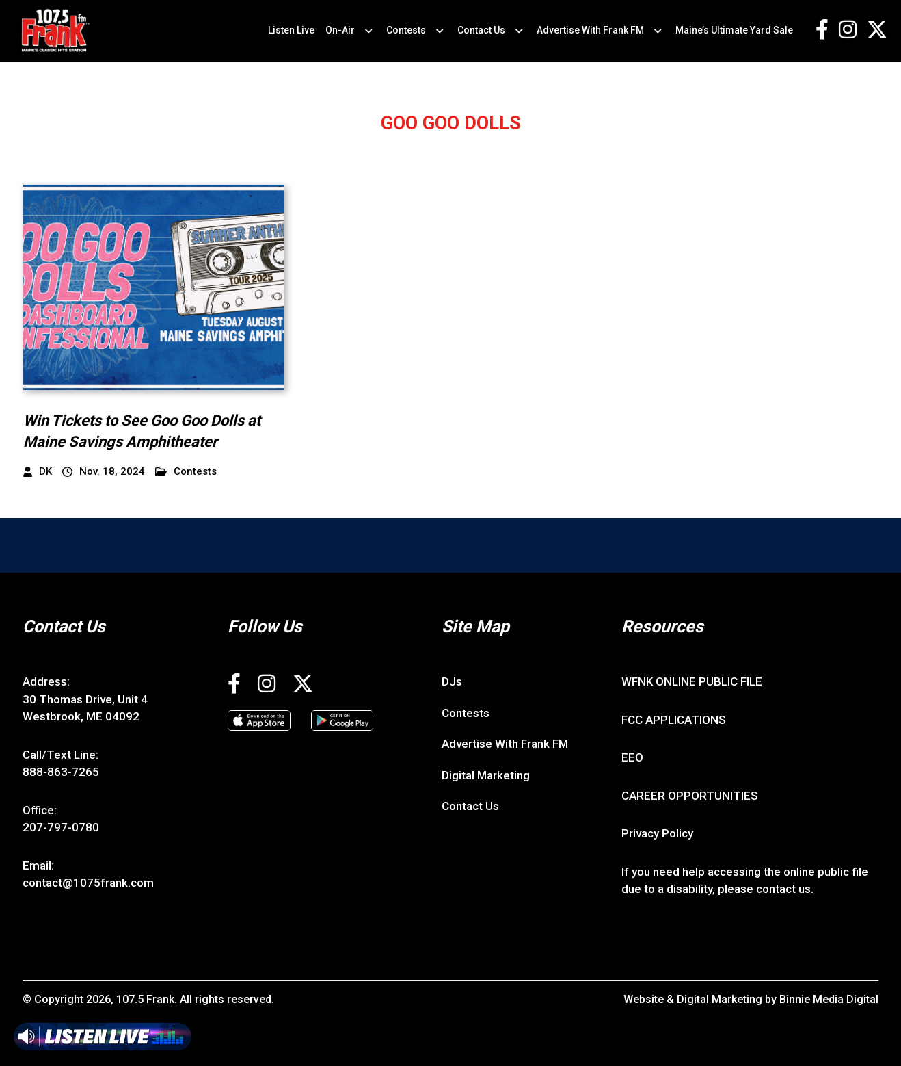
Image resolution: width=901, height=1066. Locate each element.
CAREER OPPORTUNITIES (689, 796)
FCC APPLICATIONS (673, 720)
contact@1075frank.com (88, 882)
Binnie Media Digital (828, 999)
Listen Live (291, 30)
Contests (406, 30)
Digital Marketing (486, 775)
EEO (632, 757)
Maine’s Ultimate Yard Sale (734, 30)
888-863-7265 (61, 772)
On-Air (340, 30)
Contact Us (481, 30)
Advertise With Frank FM (590, 30)
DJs (452, 681)
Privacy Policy (657, 833)
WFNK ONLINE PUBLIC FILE (691, 681)
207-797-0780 (61, 827)
